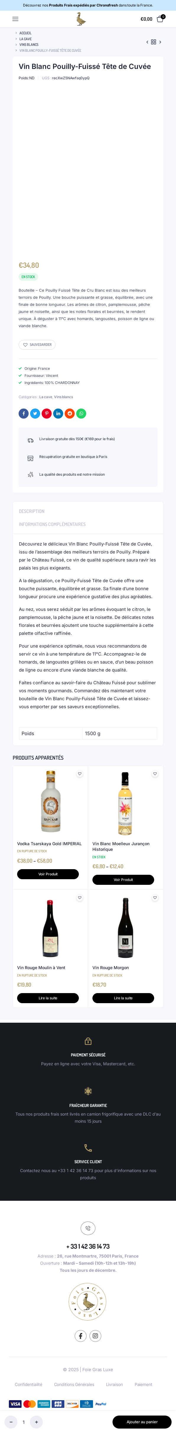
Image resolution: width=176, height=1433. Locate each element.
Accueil (25, 33)
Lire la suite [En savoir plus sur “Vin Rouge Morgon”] (123, 998)
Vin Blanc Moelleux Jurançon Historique (120, 846)
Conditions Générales (74, 1384)
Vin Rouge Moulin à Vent (41, 967)
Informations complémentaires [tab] (52, 524)
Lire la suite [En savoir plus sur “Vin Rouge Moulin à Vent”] (48, 998)
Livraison (114, 1384)
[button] (37, 345)
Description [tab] (31, 511)
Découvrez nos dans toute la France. (88, 5)
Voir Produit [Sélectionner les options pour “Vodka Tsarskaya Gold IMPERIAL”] (48, 874)
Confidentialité (28, 1384)
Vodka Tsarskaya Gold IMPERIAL (49, 843)
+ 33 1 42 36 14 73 (88, 1246)
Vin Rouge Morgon (110, 967)
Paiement (143, 1384)
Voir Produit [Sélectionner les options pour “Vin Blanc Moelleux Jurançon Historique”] (123, 879)
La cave (25, 39)
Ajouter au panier (142, 1421)
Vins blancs (28, 44)
